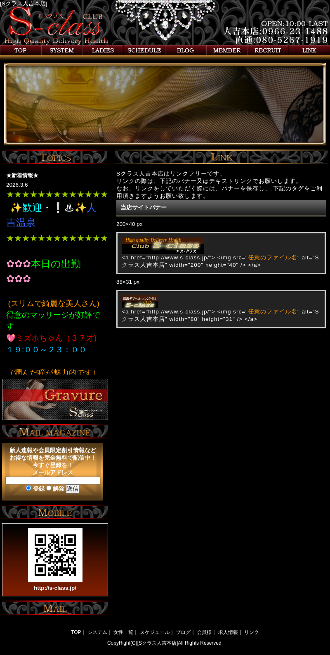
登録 (35, 489)
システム (61, 50)
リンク (309, 50)
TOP (76, 632)
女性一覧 (103, 50)
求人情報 (268, 50)
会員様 (227, 50)
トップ (20, 50)
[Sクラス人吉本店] (23, 3)
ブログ (185, 50)
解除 (55, 489)
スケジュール (144, 50)
